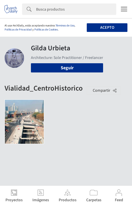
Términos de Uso (65, 26)
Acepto (107, 27)
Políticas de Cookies (46, 30)
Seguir (67, 68)
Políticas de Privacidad (18, 30)
